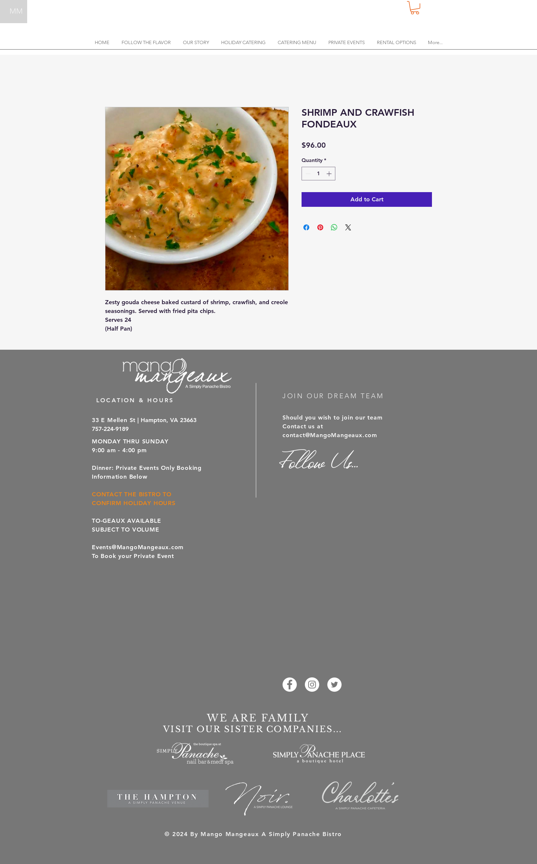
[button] (415, 7)
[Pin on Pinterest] (320, 227)
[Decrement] (307, 173)
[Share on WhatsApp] (334, 227)
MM (16, 11)
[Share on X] (348, 227)
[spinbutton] (318, 173)
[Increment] (329, 173)
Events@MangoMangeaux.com (138, 547)
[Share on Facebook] (306, 227)
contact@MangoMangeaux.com (329, 435)
